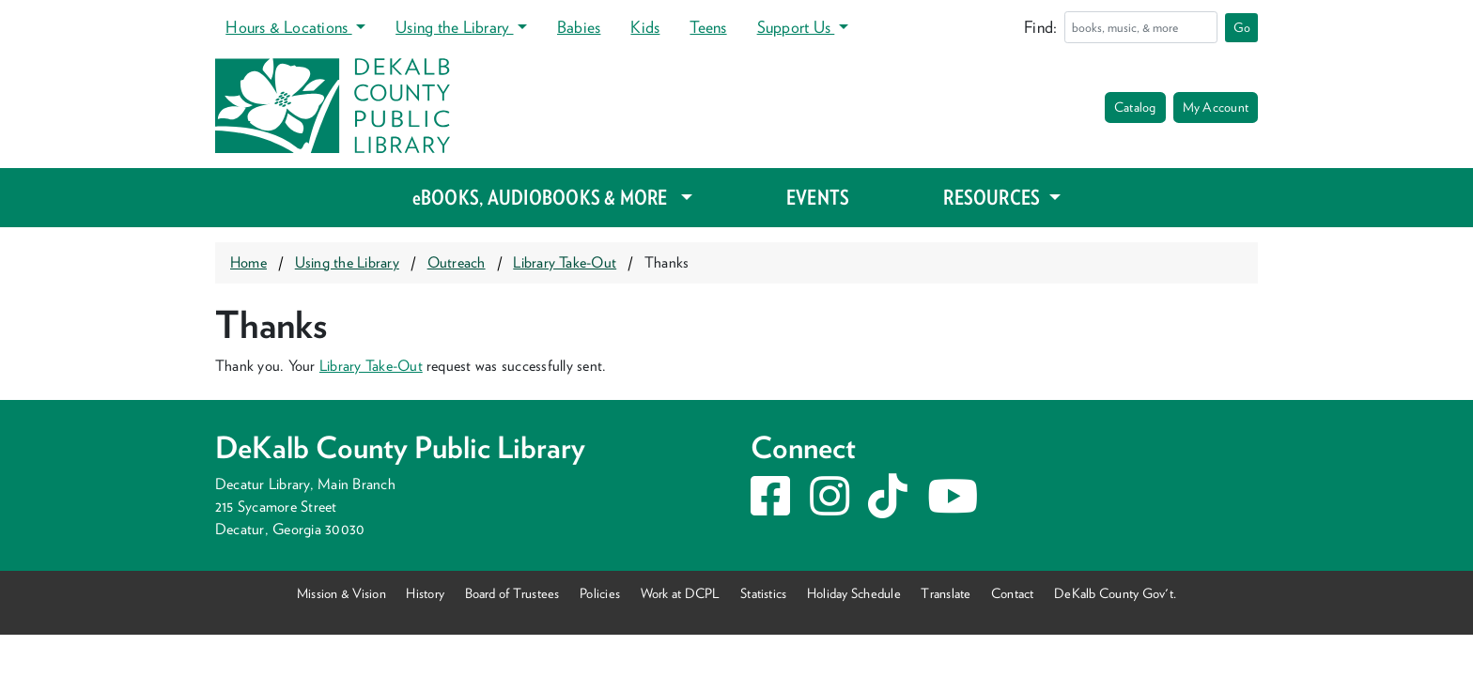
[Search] (1140, 27)
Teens (708, 27)
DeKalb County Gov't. (1115, 593)
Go (1241, 27)
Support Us (796, 27)
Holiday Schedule (854, 593)
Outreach (456, 262)
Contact (1012, 593)
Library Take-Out (564, 262)
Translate (945, 593)
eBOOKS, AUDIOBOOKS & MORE (544, 197)
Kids (644, 27)
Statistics (763, 593)
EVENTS (817, 197)
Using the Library (454, 27)
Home (248, 262)
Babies (578, 27)
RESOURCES (993, 197)
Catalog (1135, 107)
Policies (600, 593)
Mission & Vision (341, 593)
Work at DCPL (681, 593)
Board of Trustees (512, 593)
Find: (1040, 27)
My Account (1215, 107)
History (425, 593)
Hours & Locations (288, 27)
